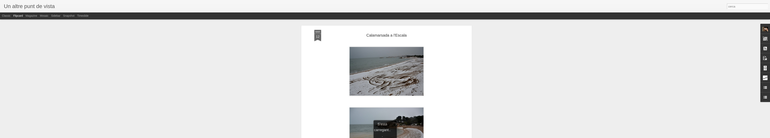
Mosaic (44, 15)
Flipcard (18, 15)
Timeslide (83, 15)
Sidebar (55, 15)
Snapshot (68, 15)
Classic (6, 15)
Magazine (31, 15)
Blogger (402, 136)
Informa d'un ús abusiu (417, 136)
